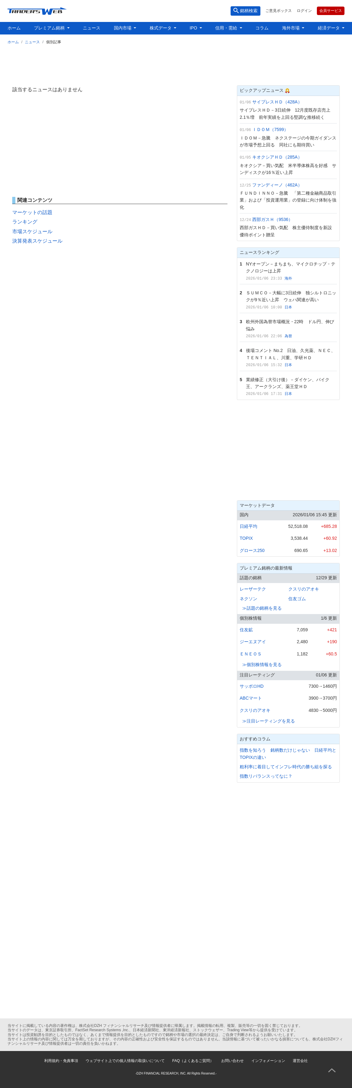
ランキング (24, 221)
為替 (288, 336)
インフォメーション (268, 1061)
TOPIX (246, 538)
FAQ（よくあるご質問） (193, 1061)
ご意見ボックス (278, 10)
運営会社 (300, 1061)
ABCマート (251, 698)
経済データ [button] (329, 27)
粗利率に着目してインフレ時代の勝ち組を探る (286, 766)
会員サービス (330, 10)
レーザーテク (253, 588)
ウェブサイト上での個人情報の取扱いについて (125, 1061)
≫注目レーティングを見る (268, 720)
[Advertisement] (176, 64)
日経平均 (248, 526)
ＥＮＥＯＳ (251, 653)
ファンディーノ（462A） (277, 184)
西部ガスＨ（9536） (272, 219)
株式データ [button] (161, 27)
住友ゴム (297, 598)
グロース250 (252, 550)
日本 (288, 307)
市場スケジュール (32, 231)
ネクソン (248, 598)
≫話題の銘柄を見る (262, 608)
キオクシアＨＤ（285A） (277, 157)
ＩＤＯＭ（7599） (270, 129)
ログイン (304, 10)
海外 (288, 278)
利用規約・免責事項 (61, 1061)
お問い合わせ (232, 1061)
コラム (262, 27)
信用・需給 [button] (226, 27)
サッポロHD (252, 686)
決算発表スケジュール (37, 241)
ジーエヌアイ (253, 641)
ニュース (91, 27)
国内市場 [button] (123, 27)
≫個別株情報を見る (262, 664)
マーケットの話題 (32, 212)
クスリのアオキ (303, 588)
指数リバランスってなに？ (266, 776)
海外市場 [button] (291, 27)
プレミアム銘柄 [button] (50, 27)
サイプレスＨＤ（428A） (277, 101)
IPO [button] (193, 27)
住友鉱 (246, 629)
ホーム (14, 27)
